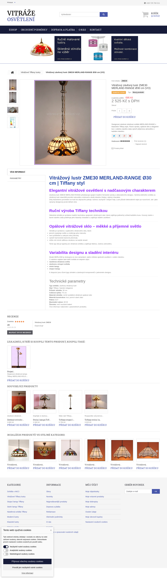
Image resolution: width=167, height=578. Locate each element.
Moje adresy (90, 507)
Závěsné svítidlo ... (15, 420)
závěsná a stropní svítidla (59, 264)
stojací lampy (54, 269)
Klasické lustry (13, 522)
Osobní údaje (90, 512)
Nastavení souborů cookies (96, 522)
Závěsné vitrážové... (14, 416)
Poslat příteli (119, 148)
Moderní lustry (13, 517)
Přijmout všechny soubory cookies (27, 561)
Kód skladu (116, 81)
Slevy (48, 491)
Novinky (49, 497)
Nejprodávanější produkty (56, 502)
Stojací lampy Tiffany (15, 502)
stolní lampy (54, 266)
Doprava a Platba (63, 29)
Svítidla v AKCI (13, 491)
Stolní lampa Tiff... (41, 420)
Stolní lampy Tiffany (15, 507)
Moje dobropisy (91, 502)
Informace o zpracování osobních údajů (62, 532)
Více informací (17, 172)
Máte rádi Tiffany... (66, 416)
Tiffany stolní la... (93, 420)
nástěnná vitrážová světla (59, 262)
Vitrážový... (12, 464)
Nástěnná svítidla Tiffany (17, 512)
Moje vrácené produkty (94, 497)
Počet (114, 111)
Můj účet (91, 484)
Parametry (15, 178)
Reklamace (50, 512)
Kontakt (96, 29)
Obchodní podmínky (34, 29)
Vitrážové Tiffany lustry (16, 497)
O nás (82, 29)
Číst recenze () (140, 141)
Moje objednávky (92, 491)
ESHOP (13, 29)
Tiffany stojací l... (66, 420)
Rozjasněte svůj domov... (94, 416)
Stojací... (11, 371)
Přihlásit (10, 2)
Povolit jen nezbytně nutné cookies (27, 567)
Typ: (129, 92)
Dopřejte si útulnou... (41, 416)
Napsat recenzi (141, 144)
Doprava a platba (53, 507)
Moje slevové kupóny (94, 517)
